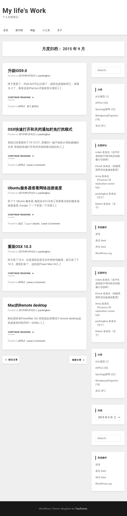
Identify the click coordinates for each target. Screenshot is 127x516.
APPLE (21, 106)
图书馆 (19, 30)
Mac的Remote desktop (27, 305)
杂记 (20, 223)
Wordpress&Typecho (106, 115)
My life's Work (24, 11)
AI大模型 (100, 96)
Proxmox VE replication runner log (105, 183)
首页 (5, 30)
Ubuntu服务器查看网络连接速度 (35, 188)
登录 (97, 234)
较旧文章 (13, 359)
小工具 (46, 30)
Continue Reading (21, 97)
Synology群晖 (102, 109)
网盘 (32, 30)
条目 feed (100, 240)
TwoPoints (81, 508)
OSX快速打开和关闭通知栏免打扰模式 (40, 129)
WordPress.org (103, 253)
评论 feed (100, 246)
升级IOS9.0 (17, 71)
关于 (59, 30)
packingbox (44, 75)
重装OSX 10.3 (19, 246)
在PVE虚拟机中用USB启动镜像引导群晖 (107, 156)
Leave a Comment (36, 165)
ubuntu (36, 223)
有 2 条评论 (32, 106)
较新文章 (76, 360)
